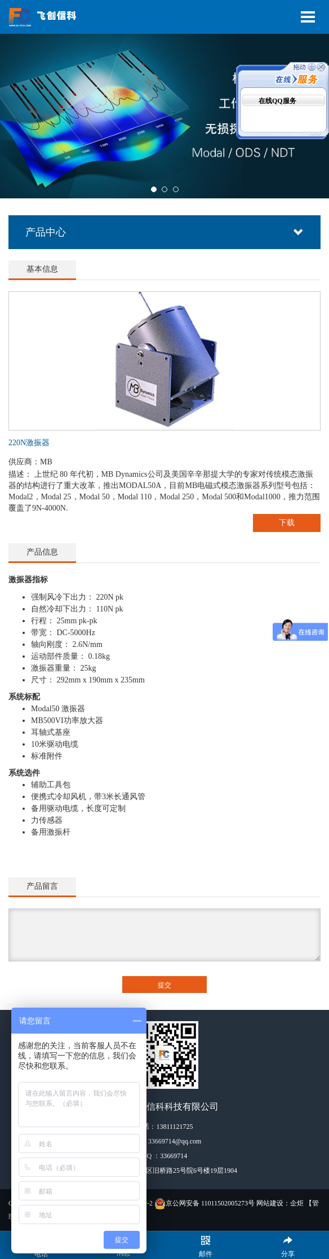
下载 (287, 522)
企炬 (297, 1203)
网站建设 (269, 1203)
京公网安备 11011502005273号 (204, 1203)
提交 (164, 985)
